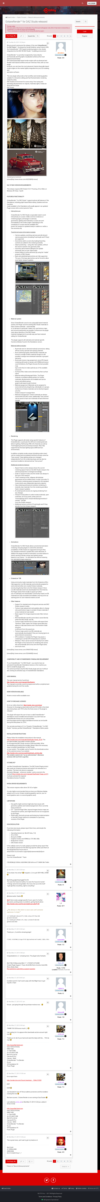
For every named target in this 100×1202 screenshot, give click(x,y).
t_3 (61, 903)
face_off (61, 963)
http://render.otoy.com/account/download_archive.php (24, 753)
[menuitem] (82, 3)
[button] (71, 36)
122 (63, 944)
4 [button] (64, 36)
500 (63, 58)
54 (63, 885)
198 (63, 1017)
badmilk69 (61, 940)
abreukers (61, 53)
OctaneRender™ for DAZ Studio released (26, 21)
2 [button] (57, 36)
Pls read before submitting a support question (21, 969)
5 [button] (67, 36)
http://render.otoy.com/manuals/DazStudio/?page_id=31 (30, 774)
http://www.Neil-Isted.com (15, 1045)
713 (63, 1039)
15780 (63, 968)
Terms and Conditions (45, 1196)
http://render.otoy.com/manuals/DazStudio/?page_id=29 (24, 739)
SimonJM (61, 1012)
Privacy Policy (57, 1196)
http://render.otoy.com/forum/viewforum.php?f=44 (23, 904)
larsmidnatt (61, 1147)
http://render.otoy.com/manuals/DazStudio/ (21, 682)
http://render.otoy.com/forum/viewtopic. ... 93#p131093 (24, 1080)
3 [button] (61, 36)
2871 (63, 906)
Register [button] (84, 36)
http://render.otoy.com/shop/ (33, 705)
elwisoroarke (61, 880)
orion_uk (61, 1034)
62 (63, 993)
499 (63, 1152)
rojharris (61, 988)
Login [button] (84, 31)
